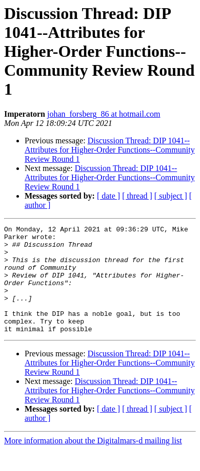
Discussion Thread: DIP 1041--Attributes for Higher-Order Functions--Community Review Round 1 (110, 149)
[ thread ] (137, 195)
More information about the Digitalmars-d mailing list (93, 462)
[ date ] (108, 195)
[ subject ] (170, 195)
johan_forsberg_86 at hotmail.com (104, 114)
